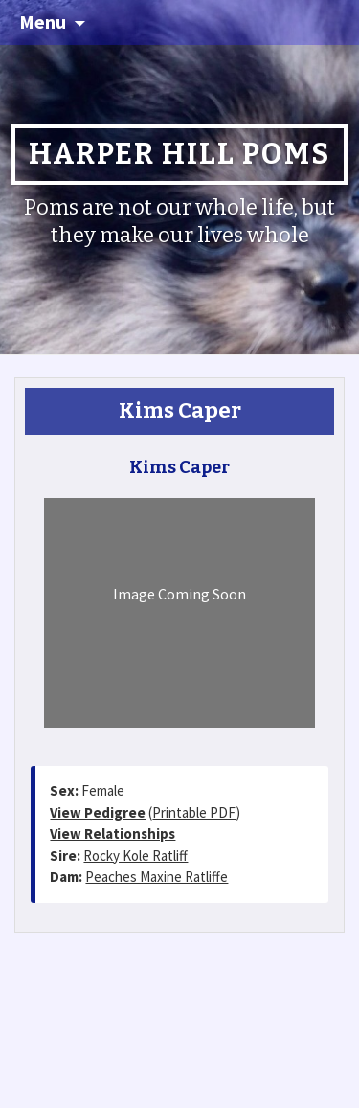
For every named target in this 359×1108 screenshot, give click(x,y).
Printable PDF (194, 812)
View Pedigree (98, 812)
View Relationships (112, 834)
